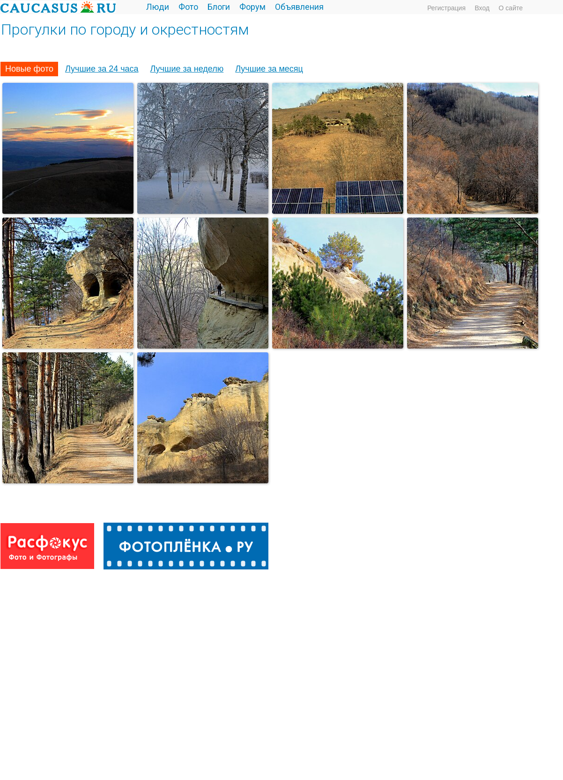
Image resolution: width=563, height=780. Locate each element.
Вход (481, 8)
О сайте (511, 8)
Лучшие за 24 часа (102, 68)
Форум (252, 7)
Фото (188, 7)
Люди (157, 7)
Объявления (299, 7)
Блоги (218, 7)
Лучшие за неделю (187, 68)
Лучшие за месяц (269, 68)
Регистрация (446, 8)
